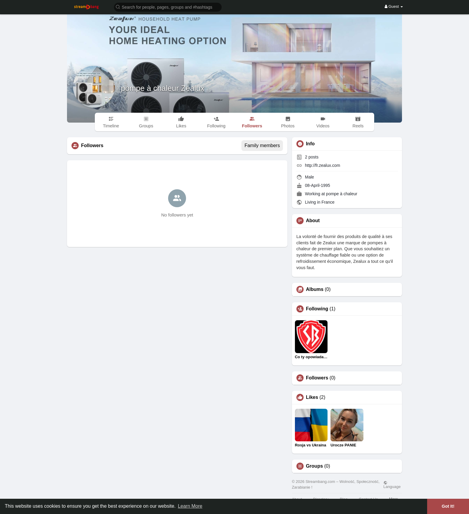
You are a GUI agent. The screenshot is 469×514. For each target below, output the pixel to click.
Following (317, 308)
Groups (314, 466)
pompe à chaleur (341, 193)
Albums (315, 289)
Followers (317, 378)
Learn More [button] (190, 506)
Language (392, 485)
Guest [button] (394, 6)
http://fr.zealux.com (322, 165)
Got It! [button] (448, 506)
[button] (168, 7)
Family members (262, 145)
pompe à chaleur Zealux (162, 88)
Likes (312, 397)
